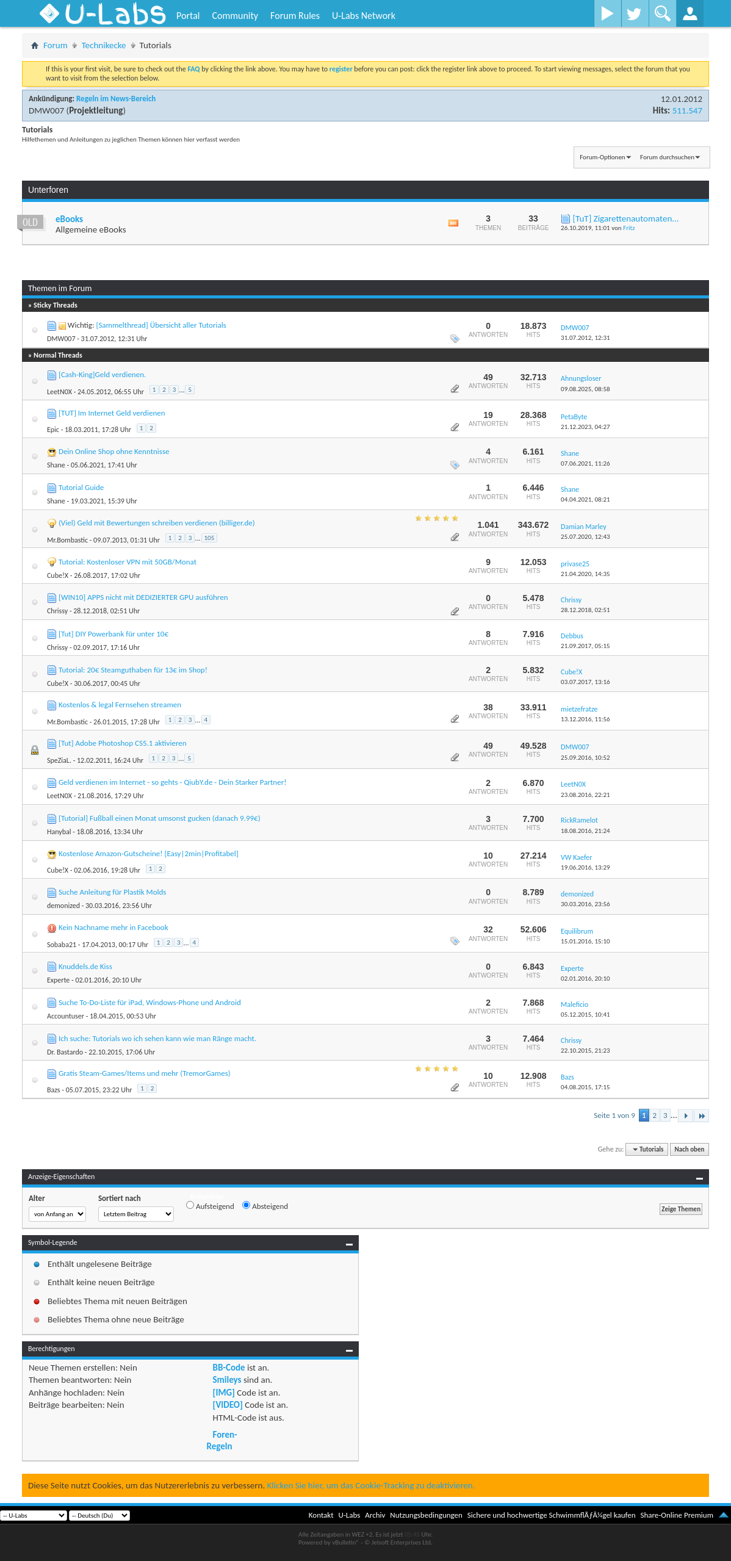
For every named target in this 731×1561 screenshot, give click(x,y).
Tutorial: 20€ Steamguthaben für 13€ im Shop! (133, 669)
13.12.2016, (585, 719)
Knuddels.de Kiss (85, 966)
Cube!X (57, 575)
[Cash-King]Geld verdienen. (102, 374)
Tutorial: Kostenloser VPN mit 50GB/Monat (127, 561)
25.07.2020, (585, 537)
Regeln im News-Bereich (116, 98)
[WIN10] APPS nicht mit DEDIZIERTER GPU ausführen (143, 597)
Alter (37, 1198)
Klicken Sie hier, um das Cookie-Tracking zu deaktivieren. (371, 1485)
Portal (188, 15)
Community (235, 15)
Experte (58, 980)
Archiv (375, 1515)
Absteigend (265, 1206)
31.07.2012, (585, 338)
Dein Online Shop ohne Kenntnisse (114, 451)
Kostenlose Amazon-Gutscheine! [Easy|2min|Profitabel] (149, 853)
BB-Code (229, 1367)
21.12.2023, (585, 427)
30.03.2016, (585, 904)
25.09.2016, (585, 758)
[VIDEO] (228, 1404)
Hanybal (59, 831)
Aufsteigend (210, 1206)
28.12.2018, (585, 610)
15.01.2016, (585, 941)
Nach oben (689, 1149)
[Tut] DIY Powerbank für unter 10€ (113, 633)
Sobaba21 (61, 944)
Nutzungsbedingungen (426, 1515)
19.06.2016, (585, 867)
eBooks (69, 219)
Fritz (629, 228)
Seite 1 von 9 (614, 1115)
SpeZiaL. (59, 760)
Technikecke (104, 45)
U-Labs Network (363, 15)
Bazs (53, 1090)
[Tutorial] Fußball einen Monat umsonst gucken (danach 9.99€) (160, 818)
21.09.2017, (585, 646)
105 (209, 538)
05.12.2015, (585, 1014)
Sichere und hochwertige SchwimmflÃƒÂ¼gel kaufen (551, 1515)
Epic (53, 429)
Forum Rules (295, 15)
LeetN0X (59, 392)
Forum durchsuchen (667, 157)
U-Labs (350, 1515)
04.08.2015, (585, 1087)
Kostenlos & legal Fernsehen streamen (120, 704)
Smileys (227, 1379)
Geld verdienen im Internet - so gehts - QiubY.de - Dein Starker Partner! (173, 782)
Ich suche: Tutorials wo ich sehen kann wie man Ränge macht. (157, 1038)
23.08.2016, (585, 795)
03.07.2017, (585, 682)
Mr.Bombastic (67, 540)
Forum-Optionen (602, 157)
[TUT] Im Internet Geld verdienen (112, 412)
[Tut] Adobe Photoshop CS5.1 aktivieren (123, 743)
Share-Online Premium (676, 1515)
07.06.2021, (585, 463)
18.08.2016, (585, 831)
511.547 (687, 110)
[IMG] (224, 1392)
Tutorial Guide (81, 487)
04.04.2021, (585, 499)
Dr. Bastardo (65, 1052)
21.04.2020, (585, 574)
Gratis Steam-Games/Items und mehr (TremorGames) (145, 1073)
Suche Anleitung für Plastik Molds (113, 891)
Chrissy (57, 611)
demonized (63, 905)
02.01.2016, (585, 978)
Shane (56, 465)
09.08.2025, (585, 389)
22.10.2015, (585, 1050)
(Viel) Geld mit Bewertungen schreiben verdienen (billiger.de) (157, 522)
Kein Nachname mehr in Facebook (113, 927)
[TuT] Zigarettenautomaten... (625, 218)
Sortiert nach (119, 1198)
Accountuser (65, 1016)
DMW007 (46, 110)
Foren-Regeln (222, 1440)
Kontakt (321, 1515)
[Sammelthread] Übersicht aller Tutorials (161, 325)
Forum (55, 45)
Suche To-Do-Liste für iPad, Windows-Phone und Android (150, 1002)
